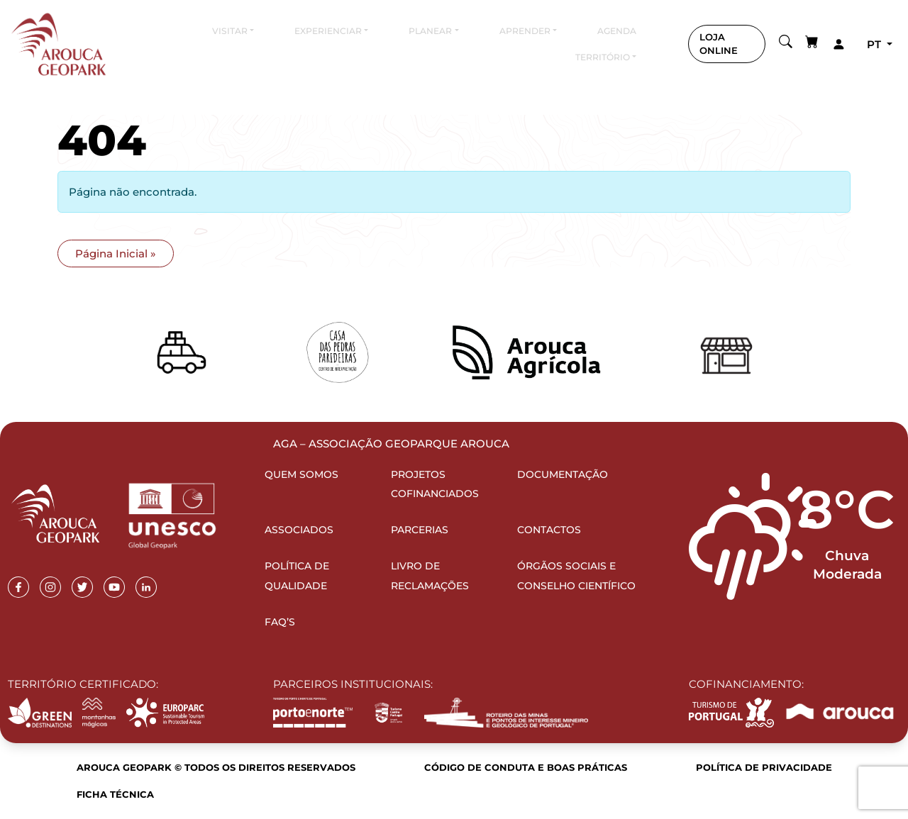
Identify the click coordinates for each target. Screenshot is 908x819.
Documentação (562, 474)
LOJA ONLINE (718, 43)
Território (602, 57)
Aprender (524, 31)
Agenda (616, 31)
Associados (299, 529)
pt (875, 44)
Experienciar (328, 31)
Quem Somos (301, 474)
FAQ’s (280, 621)
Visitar (230, 31)
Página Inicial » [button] (115, 253)
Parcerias (419, 529)
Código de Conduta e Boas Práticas (525, 767)
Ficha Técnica (115, 794)
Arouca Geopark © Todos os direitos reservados (216, 767)
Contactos (549, 529)
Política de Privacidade (764, 767)
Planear (430, 31)
